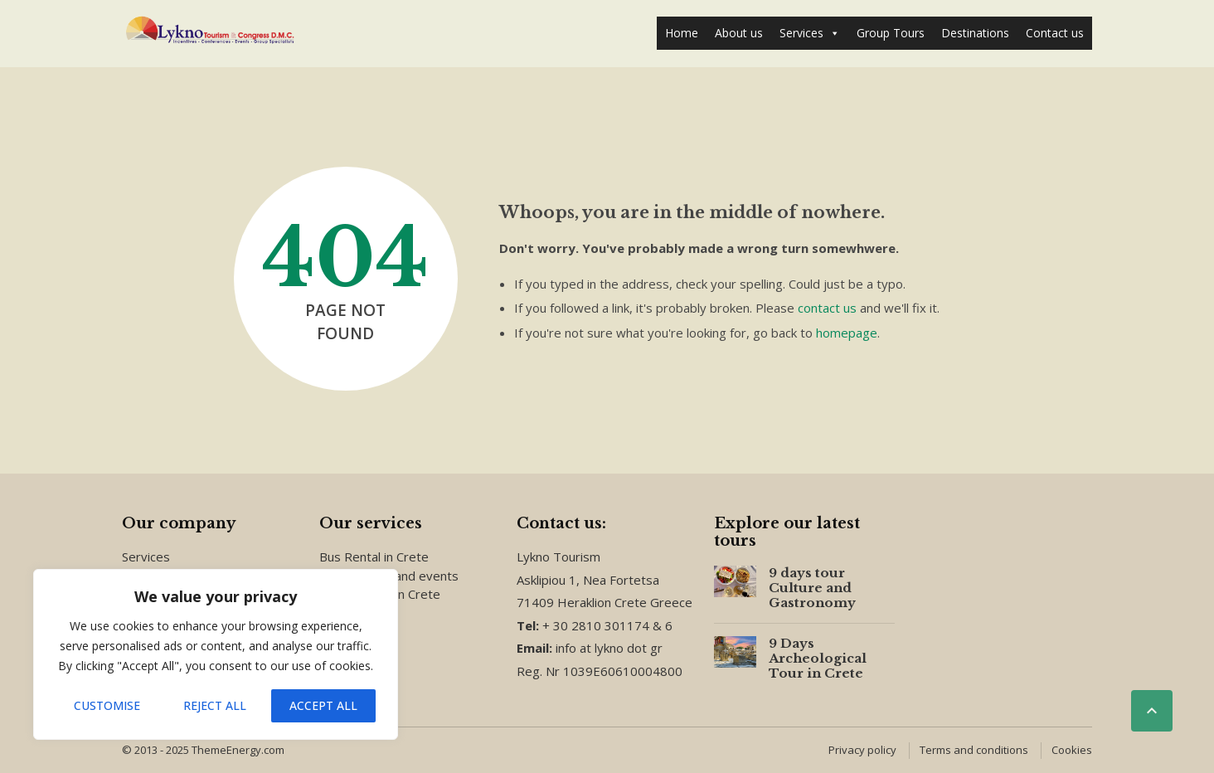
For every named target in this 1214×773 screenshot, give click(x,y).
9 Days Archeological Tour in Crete (818, 658)
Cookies (1071, 749)
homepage (846, 332)
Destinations (975, 33)
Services (809, 33)
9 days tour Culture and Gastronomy (812, 587)
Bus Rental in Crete (374, 556)
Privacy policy (862, 749)
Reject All (214, 705)
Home (681, 33)
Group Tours (891, 33)
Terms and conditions (974, 749)
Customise (107, 705)
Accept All (323, 705)
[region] (215, 654)
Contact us (1055, 33)
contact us (827, 307)
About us (739, 33)
